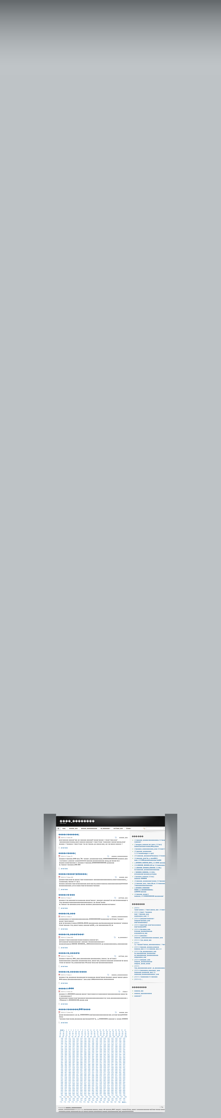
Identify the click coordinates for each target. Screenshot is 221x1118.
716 (108, 1095)
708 (77, 1095)
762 (85, 1100)
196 (70, 1046)
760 (77, 1100)
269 (89, 1053)
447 (120, 1069)
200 (85, 1046)
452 (73, 1071)
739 (62, 1098)
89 (60, 1037)
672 (70, 1092)
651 (120, 1089)
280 (66, 1054)
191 (116, 1045)
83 (110, 1035)
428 (112, 1067)
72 (76, 1035)
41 (116, 1032)
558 (89, 1080)
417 (70, 1067)
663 (101, 1090)
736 (117, 1097)
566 (120, 1080)
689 (70, 1094)
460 (105, 1071)
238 (101, 1050)
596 (105, 1084)
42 (119, 1032)
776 (72, 1102)
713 (97, 1095)
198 (77, 1046)
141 (120, 1040)
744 (81, 1098)
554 (73, 1080)
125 (124, 1038)
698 (105, 1094)
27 (73, 1032)
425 (101, 1067)
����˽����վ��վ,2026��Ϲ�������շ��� (154, 863)
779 (84, 1102)
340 (101, 1059)
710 (85, 1095)
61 (110, 1033)
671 (66, 1092)
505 (81, 1076)
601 (124, 1084)
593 (93, 1084)
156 (112, 1041)
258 (112, 1051)
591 (85, 1084)
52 (82, 1033)
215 (77, 1048)
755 (124, 1098)
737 (121, 1097)
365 (66, 1063)
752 (112, 1098)
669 (124, 1090)
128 (70, 1040)
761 (81, 1100)
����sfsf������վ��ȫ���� (74, 1009)
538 (77, 1079)
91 (66, 1037)
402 (77, 1066)
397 (124, 1064)
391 (101, 1064)
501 (66, 1076)
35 (97, 1032)
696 (97, 1094)
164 (77, 1043)
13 (97, 1030)
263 (66, 1053)
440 (93, 1069)
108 (125, 1037)
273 (105, 1053)
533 (124, 1077)
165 (81, 1043)
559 (93, 1080)
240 (108, 1050)
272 (101, 1053)
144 (66, 1041)
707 (73, 1095)
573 (81, 1082)
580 (108, 1082)
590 (81, 1084)
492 (97, 1074)
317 (77, 1058)
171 (105, 1043)
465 (124, 1071)
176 (124, 1043)
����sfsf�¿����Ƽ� (69, 953)
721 (60, 1097)
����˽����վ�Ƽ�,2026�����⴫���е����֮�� (153, 865)
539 (81, 1079)
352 (81, 1061)
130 (77, 1040)
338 (93, 1059)
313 (62, 1058)
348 (66, 1061)
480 (116, 1072)
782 (96, 1102)
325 (108, 1058)
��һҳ (62, 1030)
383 (70, 1064)
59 (104, 1033)
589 (77, 1084)
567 (124, 1080)
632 (112, 1087)
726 (79, 1097)
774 (65, 1102)
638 (70, 1089)
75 (85, 1035)
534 (62, 1079)
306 (101, 1056)
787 (115, 1102)
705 (66, 1095)
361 (116, 1061)
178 (66, 1045)
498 (120, 1074)
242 (116, 1050)
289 (101, 1054)
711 (89, 1095)
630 (105, 1087)
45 (60, 1033)
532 (120, 1077)
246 (66, 1051)
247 (70, 1051)
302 (85, 1056)
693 (85, 1094)
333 (73, 1059)
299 (73, 1056)
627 (93, 1087)
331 (66, 1059)
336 (85, 1059)
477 (105, 1072)
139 (112, 1040)
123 (116, 1038)
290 (105, 1054)
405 (89, 1066)
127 (66, 1040)
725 (75, 1097)
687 (62, 1094)
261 (124, 1051)
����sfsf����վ (66, 853)
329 (124, 1058)
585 (62, 1084)
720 (124, 1095)
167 (89, 1043)
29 (79, 1032)
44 (125, 1032)
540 (85, 1079)
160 (62, 1043)
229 (66, 1050)
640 (77, 1089)
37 (104, 1032)
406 (93, 1066)
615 (112, 1085)
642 (85, 1089)
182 (81, 1045)
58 (101, 1033)
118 (97, 1038)
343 (112, 1059)
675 (81, 1092)
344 (116, 1059)
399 (66, 1066)
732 (102, 1097)
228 (62, 1050)
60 (107, 1033)
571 (73, 1082)
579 (105, 1082)
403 (81, 1066)
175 (120, 1043)
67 (60, 1035)
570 (70, 1082)
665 (108, 1090)
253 (93, 1051)
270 (93, 1053)
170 (101, 1043)
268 (85, 1053)
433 (66, 1069)
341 (105, 1059)
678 (93, 1092)
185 (93, 1045)
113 (77, 1038)
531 (116, 1077)
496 (112, 1074)
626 (89, 1087)
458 (97, 1071)
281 (70, 1054)
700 (112, 1094)
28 (76, 1032)
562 (105, 1080)
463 (116, 1071)
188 (105, 1045)
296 (62, 1056)
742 (73, 1098)
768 (108, 1100)
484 (66, 1074)
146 (73, 1041)
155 (108, 1041)
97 (85, 1037)
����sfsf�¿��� (66, 914)
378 (116, 1063)
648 (108, 1089)
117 (93, 1038)
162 (70, 1043)
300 (77, 1056)
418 (73, 1067)
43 (122, 1032)
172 (108, 1043)
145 (70, 1041)
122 (112, 1038)
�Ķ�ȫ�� (64, 848)
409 (105, 1066)
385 (77, 1064)
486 (73, 1074)
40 (113, 1032)
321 (93, 1058)
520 (73, 1077)
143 (62, 1041)
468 (70, 1072)
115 (85, 1038)
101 (98, 1037)
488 (81, 1074)
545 (105, 1079)
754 (120, 1098)
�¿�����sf (105, 828)
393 (108, 1064)
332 (70, 1059)
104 (110, 1037)
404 (85, 1066)
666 (112, 1090)
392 (105, 1064)
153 (101, 1041)
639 (73, 1089)
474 (93, 1072)
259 (116, 1051)
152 (97, 1041)
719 (120, 1095)
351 (77, 1061)
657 (77, 1090)
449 (62, 1071)
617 (120, 1085)
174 (116, 1043)
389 (93, 1064)
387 (85, 1064)
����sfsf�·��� (66, 895)
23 (60, 1032)
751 (108, 1098)
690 (73, 1094)
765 (97, 1100)
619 (62, 1087)
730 (94, 1097)
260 (120, 1051)
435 (73, 1069)
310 (116, 1056)
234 (85, 1050)
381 (62, 1064)
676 (85, 1092)
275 (112, 1053)
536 (70, 1079)
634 (120, 1087)
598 (112, 1084)
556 (81, 1080)
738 (125, 1097)
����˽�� (73, 828)
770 (116, 1100)
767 (105, 1100)
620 (66, 1087)
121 (108, 1038)
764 (93, 1100)
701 (116, 1094)
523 (85, 1077)
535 (66, 1079)
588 (73, 1084)
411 (112, 1066)
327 (116, 1058)
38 (107, 1032)
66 (125, 1033)
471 (81, 1072)
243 (120, 1050)
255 (101, 1051)
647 (105, 1089)
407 (97, 1066)
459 (101, 1071)
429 (116, 1067)
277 (120, 1053)
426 (105, 1067)
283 (77, 1054)
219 (93, 1048)
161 (66, 1043)
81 (104, 1035)
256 (105, 1051)
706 (70, 1095)
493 (101, 1074)
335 (81, 1059)
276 (116, 1053)
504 (77, 1076)
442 (101, 1069)
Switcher (144, 828)
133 (89, 1040)
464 (120, 1071)
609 (89, 1085)
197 (73, 1046)
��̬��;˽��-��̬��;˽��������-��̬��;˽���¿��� (143, 961)
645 (97, 1089)
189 (108, 1045)
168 (93, 1043)
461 (108, 1071)
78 (94, 1035)
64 (119, 1033)
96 (81, 1037)
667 (116, 1090)
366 (70, 1063)
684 (116, 1092)
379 (120, 1063)
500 (62, 1076)
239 (105, 1050)
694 (89, 1094)
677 (89, 1092)
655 (70, 1090)
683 (112, 1092)
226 (120, 1048)
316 (73, 1058)
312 (124, 1056)
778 (80, 1102)
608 (85, 1085)
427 (108, 1067)
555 (77, 1080)
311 (120, 1056)
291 (108, 1054)
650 (116, 1089)
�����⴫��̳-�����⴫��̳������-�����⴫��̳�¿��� (138, 979)
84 (113, 1035)
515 (120, 1076)
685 (120, 1092)
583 (120, 1082)
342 (108, 1059)
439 (89, 1069)
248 (73, 1051)
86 (119, 1035)
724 (71, 1097)
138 (108, 1040)
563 (108, 1080)
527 (101, 1077)
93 (72, 1037)
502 (70, 1076)
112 (73, 1038)
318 (81, 1058)
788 (119, 1102)
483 (62, 1074)
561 (101, 1080)
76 (88, 1035)
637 (66, 1089)
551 (62, 1080)
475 (97, 1072)
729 (90, 1097)
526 (97, 1077)
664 (105, 1090)
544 (101, 1079)
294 (120, 1054)
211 (62, 1048)
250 (81, 1051)
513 (112, 1076)
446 (116, 1069)
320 (89, 1058)
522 (81, 1077)
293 (116, 1054)
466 (62, 1072)
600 (120, 1084)
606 (77, 1085)
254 (97, 1051)
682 (108, 1092)
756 (62, 1100)
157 (116, 1041)
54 (88, 1033)
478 (108, 1072)
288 (97, 1054)
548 (116, 1079)
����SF (138, 996)
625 (85, 1087)
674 (77, 1092)
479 (112, 1072)
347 (62, 1061)
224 (112, 1048)
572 (77, 1082)
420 (81, 1067)
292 (112, 1054)
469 (73, 1072)
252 (89, 1051)
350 (73, 1061)
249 (77, 1051)
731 (98, 1097)
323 (101, 1058)
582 (116, 1082)
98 (88, 1037)
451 (70, 1071)
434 (70, 1069)
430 (120, 1067)
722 (64, 1097)
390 (97, 1064)
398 (62, 1066)
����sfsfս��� (66, 989)
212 (66, 1048)
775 (69, 1102)
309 (112, 1056)
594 (97, 1084)
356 (97, 1061)
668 (120, 1090)
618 (124, 1085)
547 (112, 1079)
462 (112, 1071)
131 (81, 1040)
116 (89, 1038)
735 (114, 1097)
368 (77, 1063)
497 (116, 1074)
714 (101, 1095)
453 (77, 1071)
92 (69, 1037)
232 (77, 1050)
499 (124, 1074)
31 (85, 1032)
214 (73, 1048)
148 (81, 1041)
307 (105, 1056)
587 (70, 1084)
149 (85, 1041)
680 (101, 1092)
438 (85, 1069)
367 (73, 1063)
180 (73, 1045)
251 (85, 1051)
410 (108, 1066)
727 (83, 1097)
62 (113, 1033)
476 (101, 1072)
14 (100, 1030)
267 (81, 1053)
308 (108, 1056)
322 (97, 1058)
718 (116, 1095)
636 (62, 1089)
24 (63, 1032)
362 (120, 1061)
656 (73, 1090)
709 (81, 1095)
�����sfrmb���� (145, 977)
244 (124, 1050)
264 (70, 1053)
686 (124, 1092)
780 (88, 1102)
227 (124, 1048)
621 (70, 1087)
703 (124, 1094)
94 (75, 1037)
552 (66, 1080)
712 (93, 1095)
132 (85, 1040)
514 (116, 1076)
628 (97, 1087)
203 (97, 1046)
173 (112, 1043)
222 (105, 1048)
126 (62, 1040)
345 (120, 1059)
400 (70, 1066)
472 (85, 1072)
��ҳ (64, 828)
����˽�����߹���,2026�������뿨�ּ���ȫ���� (143, 890)
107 (122, 1037)
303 (89, 1056)
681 (105, 1092)
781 (92, 1102)
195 (66, 1046)
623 (77, 1087)
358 (105, 1061)
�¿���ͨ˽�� (142, 940)
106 (118, 1037)
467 (66, 1072)
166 (85, 1043)
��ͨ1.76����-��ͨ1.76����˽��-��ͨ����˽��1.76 (143, 914)
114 (81, 1038)
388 (89, 1064)
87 (122, 1035)
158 (120, 1041)
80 (101, 1035)
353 (85, 1061)
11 (91, 1030)
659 (85, 1090)
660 (89, 1090)
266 (77, 1053)
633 (116, 1087)
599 (116, 1084)
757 (66, 1100)
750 (105, 1098)
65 (122, 1033)
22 (125, 1030)
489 (85, 1074)
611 (97, 1085)
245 (62, 1051)
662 (97, 1090)
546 (108, 1079)
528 (105, 1077)
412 (116, 1066)
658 (81, 1090)
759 (73, 1100)
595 (101, 1084)
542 (93, 1079)
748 (97, 1098)
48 (69, 1033)
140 (116, 1040)
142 (124, 1040)
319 (85, 1058)
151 (93, 1041)
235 (89, 1050)
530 (112, 1077)
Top (162, 1107)
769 (112, 1100)
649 (112, 1089)
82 (107, 1035)
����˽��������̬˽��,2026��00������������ (158, 849)
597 (108, 1084)
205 (105, 1046)
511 (105, 1076)
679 (97, 1092)
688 (66, 1094)
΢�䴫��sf (128, 828)
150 (89, 1041)
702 (120, 1094)
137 (105, 1040)
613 (105, 1085)
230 (70, 1050)
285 (85, 1054)
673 (73, 1092)
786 (111, 1102)
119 (101, 1038)
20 (119, 1030)
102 (102, 1037)
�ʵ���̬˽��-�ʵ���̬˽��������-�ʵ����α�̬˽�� (143, 931)
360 (112, 1061)
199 (81, 1046)
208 (116, 1046)
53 (85, 1033)
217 (85, 1048)
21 (122, 1030)
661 (93, 1090)
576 (93, 1082)
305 (97, 1056)
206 (108, 1046)
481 (120, 1072)
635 (124, 1087)
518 (66, 1077)
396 (120, 1064)
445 (112, 1069)
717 (112, 1095)
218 (89, 1048)
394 (112, 1064)
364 (62, 1063)
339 (97, 1059)
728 (86, 1097)
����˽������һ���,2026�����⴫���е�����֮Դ (155, 881)
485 (70, 1074)
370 (85, 1063)
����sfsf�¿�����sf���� (72, 972)
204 (101, 1046)
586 (66, 1084)
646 (101, 1089)
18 (112, 1030)
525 (93, 1077)
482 (124, 1072)
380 (124, 1063)
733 (106, 1097)
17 (109, 1030)
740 (66, 1098)
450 (66, 1071)
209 (120, 1046)
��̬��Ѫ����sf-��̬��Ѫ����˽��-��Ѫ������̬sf (144, 920)
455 (85, 1071)
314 (66, 1058)
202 (93, 1046)
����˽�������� (74, 821)
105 (114, 1037)
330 (62, 1059)
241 (112, 1050)
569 (66, 1082)
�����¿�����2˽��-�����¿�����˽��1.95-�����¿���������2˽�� (147, 972)
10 (88, 1030)
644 (93, 1089)
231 (73, 1050)
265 (73, 1053)
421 (85, 1067)
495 (108, 1074)
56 (94, 1033)
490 (89, 1074)
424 (97, 1067)
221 (101, 1048)
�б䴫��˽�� (118, 828)
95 (78, 1037)
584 (124, 1082)
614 (108, 1085)
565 (116, 1080)
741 (70, 1098)
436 (77, 1069)
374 (101, 1063)
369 (81, 1063)
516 (124, 1076)
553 (70, 1080)
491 (93, 1074)
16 (106, 1030)
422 (89, 1067)
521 (77, 1077)
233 (81, 1050)
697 (101, 1094)
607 (81, 1085)
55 (91, 1033)
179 (70, 1045)
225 (116, 1048)
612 (101, 1085)
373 (97, 1063)
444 (108, 1069)
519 (70, 1077)
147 (77, 1041)
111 (70, 1038)
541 (89, 1079)
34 (94, 1032)
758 (70, 1100)
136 (101, 1040)
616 (116, 1085)
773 (61, 1102)
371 (89, 1063)
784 (103, 1102)
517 (62, 1077)
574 (85, 1082)
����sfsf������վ (68, 835)
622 (73, 1087)
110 (66, 1038)
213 (70, 1048)
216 (81, 1048)
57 (97, 1033)
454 (81, 1071)
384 (73, 1064)
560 (97, 1080)
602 (62, 1085)
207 (112, 1046)
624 (81, 1087)
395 (116, 1064)
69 (66, 1035)
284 (81, 1054)
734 (110, 1097)
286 (89, 1054)
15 (103, 1030)
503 (73, 1076)
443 (105, 1069)
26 (69, 1032)
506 (85, 1076)
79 (97, 1035)
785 (107, 1102)
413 (120, 1066)
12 (94, 1030)
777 (76, 1102)
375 (105, 1063)
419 (77, 1067)
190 (112, 1045)
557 (85, 1080)
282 (73, 1054)
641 (81, 1089)
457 (93, 1071)
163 (73, 1043)
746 (89, 1098)
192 (120, 1045)
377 (112, 1063)
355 (93, 1061)
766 (101, 1100)
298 (70, 1056)
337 (89, 1059)
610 (93, 1085)
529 (108, 1077)
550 (124, 1079)
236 (93, 1050)
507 (89, 1076)
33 (91, 1032)
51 (79, 1033)
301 (81, 1056)
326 (112, 1058)
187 (101, 1045)
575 (89, 1082)
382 (66, 1064)
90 (63, 1037)
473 (89, 1072)
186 (97, 1045)
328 (120, 1058)
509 (97, 1076)
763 (89, 1100)
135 (97, 1040)
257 (108, 1051)
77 (91, 1035)
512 (108, 1076)
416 (66, 1067)
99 (91, 1037)
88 (125, 1035)
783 (100, 1102)
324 (105, 1058)
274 (108, 1053)
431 (124, 1067)
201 (89, 1046)
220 (97, 1048)
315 (70, 1058)
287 (93, 1054)
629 (101, 1087)
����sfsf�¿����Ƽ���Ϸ (71, 934)
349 (70, 1061)
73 (79, 1035)
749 (101, 1098)
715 (105, 1095)
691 (77, 1094)
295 (124, 1054)
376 (108, 1063)
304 (93, 1056)
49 (73, 1033)
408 (101, 1066)
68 (63, 1035)
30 (82, 1032)
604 (70, 1085)
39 (110, 1032)
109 (62, 1038)
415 (62, 1067)
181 (77, 1045)
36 (101, 1032)
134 (93, 1040)
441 (97, 1069)
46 (63, 1033)
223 (108, 1048)
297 (66, 1056)
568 (62, 1082)
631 (108, 1087)
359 (108, 1061)
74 (82, 1035)
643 (89, 1089)
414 (124, 1066)
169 (97, 1043)
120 (105, 1038)
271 (97, 1053)
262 (62, 1053)
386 (81, 1064)
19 (115, 1030)
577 (97, 1082)
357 (101, 1061)
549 (120, 1079)
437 (81, 1069)
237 (97, 1050)
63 (116, 1033)
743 (77, 1098)
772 (124, 1100)
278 (124, 1053)
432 (62, 1069)
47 (66, 1033)
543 (97, 1079)
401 (73, 1066)
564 (112, 1080)
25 (66, 1032)
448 (124, 1069)
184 (89, 1045)
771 (120, 1100)
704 (62, 1095)
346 (124, 1059)
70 (69, 1035)
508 (93, 1076)
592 (89, 1084)
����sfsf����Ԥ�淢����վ (72, 874)
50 (76, 1033)
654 (66, 1090)
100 (94, 1037)
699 (108, 1094)
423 (93, 1067)
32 (88, 1032)
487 (77, 1074)
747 (93, 1098)
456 (89, 1071)
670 (62, 1092)
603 (66, 1085)
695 (93, 1094)
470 (77, 1072)
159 (124, 1041)
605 (73, 1085)
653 (62, 1090)
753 (116, 1098)
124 (120, 1038)
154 (105, 1041)
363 (124, 1061)
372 (93, 1063)
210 (124, 1046)
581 (112, 1082)
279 (62, 1054)
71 (73, 1035)
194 (62, 1046)
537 (73, 1079)
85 (116, 1035)
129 (73, 1040)
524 (89, 1077)
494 (105, 1074)
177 (62, 1045)
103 (106, 1037)
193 (124, 1045)
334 (77, 1059)
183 (85, 1045)
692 (81, 1094)
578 (101, 1082)
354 (89, 1061)
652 (124, 1089)
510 (101, 1076)
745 (85, 1098)
